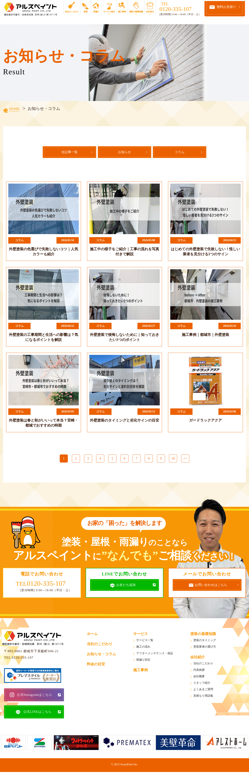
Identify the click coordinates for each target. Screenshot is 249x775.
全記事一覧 (63, 153)
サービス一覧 (144, 641)
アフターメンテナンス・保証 (154, 654)
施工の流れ (143, 647)
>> (185, 460)
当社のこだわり (73, 12)
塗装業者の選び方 (204, 647)
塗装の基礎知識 (138, 12)
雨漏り (98, 12)
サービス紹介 (111, 12)
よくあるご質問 (203, 690)
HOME (16, 108)
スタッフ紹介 (201, 684)
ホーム (92, 635)
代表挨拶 (199, 670)
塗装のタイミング (204, 641)
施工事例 (124, 12)
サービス (140, 635)
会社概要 (199, 677)
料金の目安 (96, 665)
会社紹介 (151, 12)
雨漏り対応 (143, 660)
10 (173, 460)
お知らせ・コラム (101, 655)
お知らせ (124, 153)
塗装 (87, 12)
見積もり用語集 (203, 696)
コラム (185, 153)
